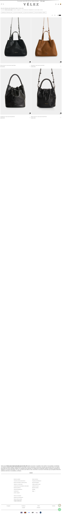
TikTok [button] (38, 505)
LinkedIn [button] (23, 507)
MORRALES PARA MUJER (7, 12)
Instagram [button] (8, 505)
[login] (58, 4)
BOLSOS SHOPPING (29, 12)
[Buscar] (3, 4)
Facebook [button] (23, 505)
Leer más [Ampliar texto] (31, 472)
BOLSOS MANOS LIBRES (40, 12)
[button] (56, 4)
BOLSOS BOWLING (18, 12)
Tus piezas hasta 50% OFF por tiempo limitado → (31, 1)
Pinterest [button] (38, 507)
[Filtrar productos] (55, 15)
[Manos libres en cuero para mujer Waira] (15, 42)
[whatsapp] (59, 509)
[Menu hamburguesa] (1, 4)
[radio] (57, 15)
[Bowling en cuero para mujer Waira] (46, 42)
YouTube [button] (53, 505)
